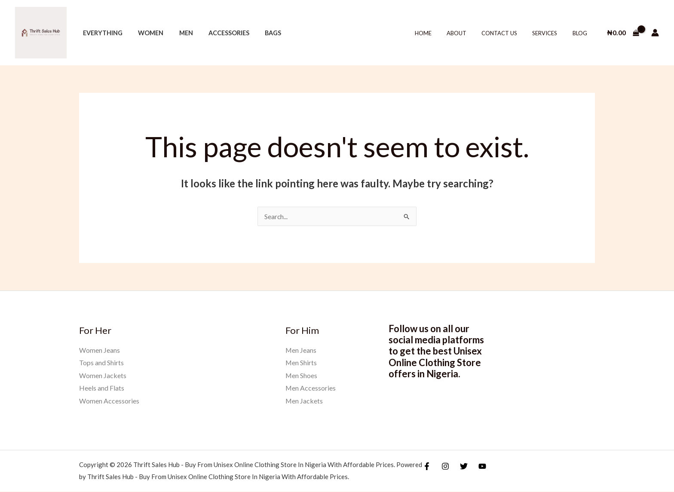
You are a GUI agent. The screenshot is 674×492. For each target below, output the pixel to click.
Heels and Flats (101, 388)
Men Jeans (301, 350)
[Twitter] (464, 467)
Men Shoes (301, 375)
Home (440, 33)
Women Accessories (109, 401)
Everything (101, 33)
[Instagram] (445, 467)
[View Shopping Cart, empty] (623, 33)
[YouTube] (482, 467)
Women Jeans (99, 350)
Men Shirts (301, 363)
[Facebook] (427, 467)
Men (178, 33)
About (470, 33)
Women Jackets (102, 375)
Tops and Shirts (101, 363)
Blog (581, 33)
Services (550, 33)
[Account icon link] (655, 33)
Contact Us (509, 33)
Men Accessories (310, 388)
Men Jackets (304, 401)
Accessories (217, 33)
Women (146, 33)
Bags (259, 33)
